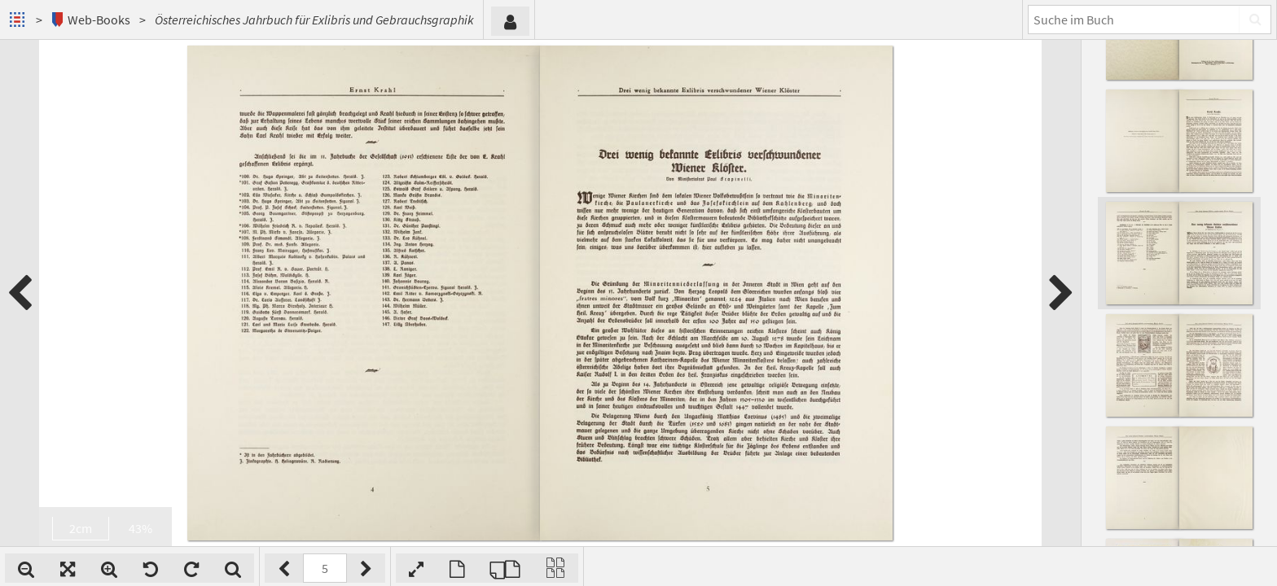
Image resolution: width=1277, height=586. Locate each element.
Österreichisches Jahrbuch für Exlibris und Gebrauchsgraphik (314, 19)
